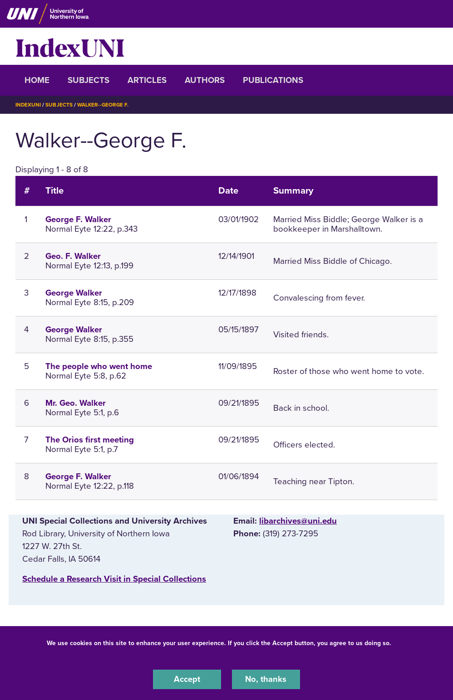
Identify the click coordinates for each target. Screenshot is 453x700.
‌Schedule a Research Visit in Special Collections (114, 579)
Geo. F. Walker (73, 256)
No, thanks (266, 679)
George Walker (73, 293)
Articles (147, 80)
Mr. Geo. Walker (75, 403)
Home (37, 80)
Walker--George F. (104, 105)
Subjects (88, 80)
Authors (205, 80)
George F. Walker (78, 219)
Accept (187, 679)
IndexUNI (69, 46)
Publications (273, 80)
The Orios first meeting (89, 440)
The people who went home (98, 366)
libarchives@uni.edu (298, 520)
